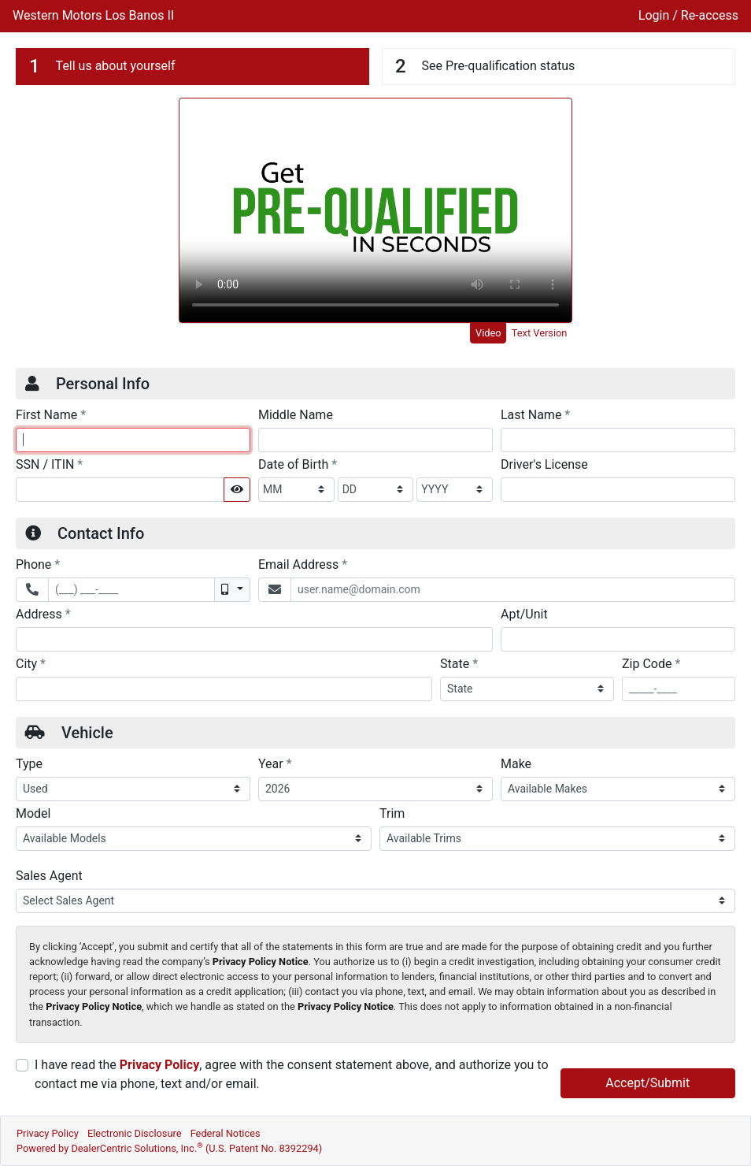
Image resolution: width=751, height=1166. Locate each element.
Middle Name (295, 414)
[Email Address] (512, 589)
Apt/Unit (524, 614)
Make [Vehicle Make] (516, 763)
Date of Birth (297, 464)
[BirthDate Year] (454, 489)
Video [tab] (488, 333)
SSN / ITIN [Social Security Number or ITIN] (49, 464)
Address (43, 614)
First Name (51, 414)
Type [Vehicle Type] (29, 763)
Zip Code (651, 663)
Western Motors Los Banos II (93, 15)
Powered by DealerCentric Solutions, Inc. (169, 1148)
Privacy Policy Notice (261, 961)
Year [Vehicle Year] (275, 763)
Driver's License (544, 464)
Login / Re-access (688, 15)
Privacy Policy (159, 1064)
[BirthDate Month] (296, 489)
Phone (38, 564)
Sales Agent (49, 875)
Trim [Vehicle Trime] (392, 813)
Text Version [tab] (540, 333)
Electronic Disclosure (134, 1133)
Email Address (302, 564)
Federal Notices (226, 1133)
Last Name (535, 414)
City (31, 663)
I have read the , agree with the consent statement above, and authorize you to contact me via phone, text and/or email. (292, 1074)
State (459, 663)
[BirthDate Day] (376, 489)
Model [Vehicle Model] (33, 813)
